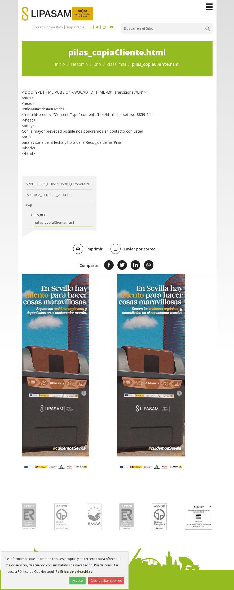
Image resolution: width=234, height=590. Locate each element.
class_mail (116, 64)
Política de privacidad (73, 571)
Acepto (77, 580)
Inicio (60, 64)
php (97, 64)
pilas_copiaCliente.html (54, 222)
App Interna (75, 27)
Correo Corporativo (48, 27)
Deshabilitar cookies (106, 580)
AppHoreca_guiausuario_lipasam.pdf (59, 183)
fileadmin (79, 64)
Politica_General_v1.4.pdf (48, 194)
